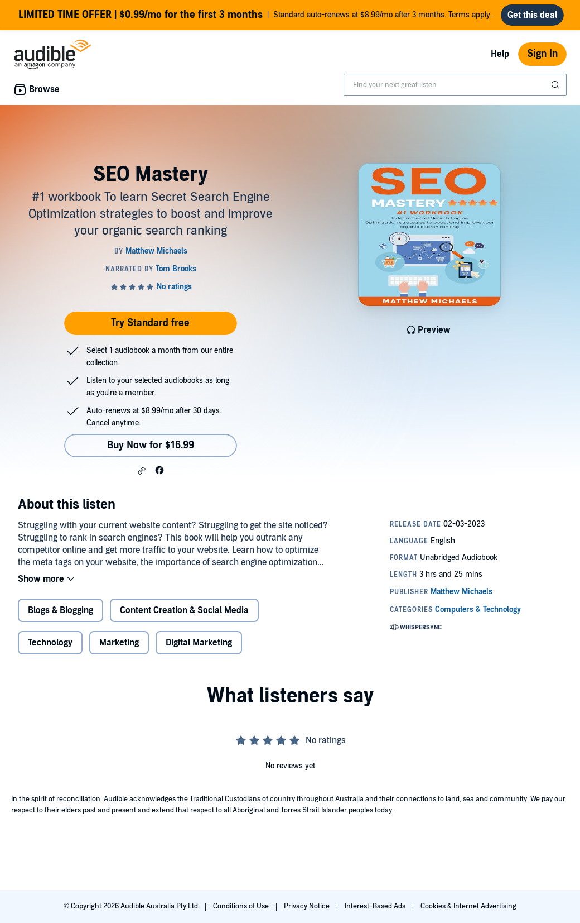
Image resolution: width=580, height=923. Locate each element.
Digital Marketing (199, 642)
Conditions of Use (241, 906)
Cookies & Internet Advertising (468, 906)
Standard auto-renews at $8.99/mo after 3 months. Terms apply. (255, 15)
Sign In (542, 54)
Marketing (119, 642)
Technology (50, 642)
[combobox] (455, 85)
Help (500, 54)
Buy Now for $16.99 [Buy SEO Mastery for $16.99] (150, 445)
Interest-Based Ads (376, 906)
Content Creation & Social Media (184, 610)
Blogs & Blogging (60, 610)
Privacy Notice (307, 906)
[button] (141, 470)
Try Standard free (150, 323)
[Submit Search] (557, 85)
